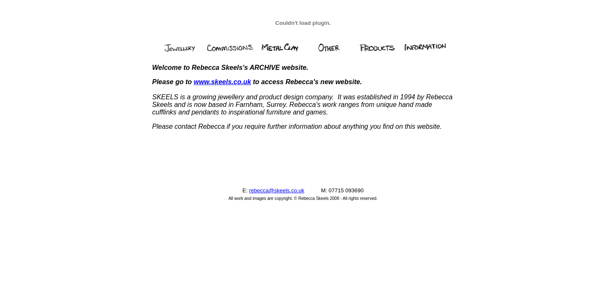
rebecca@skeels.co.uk (276, 190)
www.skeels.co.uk (222, 81)
